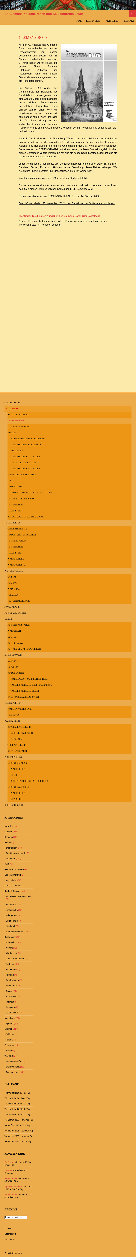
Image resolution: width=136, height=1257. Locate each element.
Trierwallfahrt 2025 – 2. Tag (17, 1109)
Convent (13, 661)
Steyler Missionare (19, 601)
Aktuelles (112, 21)
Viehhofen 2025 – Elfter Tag (17, 1125)
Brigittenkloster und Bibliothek (30, 781)
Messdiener (14, 511)
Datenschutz (10, 1234)
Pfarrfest (10, 1002)
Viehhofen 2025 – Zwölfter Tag (19, 1120)
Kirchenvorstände (19, 625)
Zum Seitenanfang (13, 1253)
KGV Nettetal (15, 643)
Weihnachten (12, 1012)
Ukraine (8, 1050)
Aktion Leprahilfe (18, 415)
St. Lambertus (12, 523)
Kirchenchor (15, 505)
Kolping (12, 583)
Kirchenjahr (10, 942)
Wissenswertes (13, 757)
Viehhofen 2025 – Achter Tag (18, 1141)
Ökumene (9, 1029)
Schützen (13, 595)
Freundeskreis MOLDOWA (22, 475)
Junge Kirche (12, 607)
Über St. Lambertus (19, 787)
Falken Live (93, 21)
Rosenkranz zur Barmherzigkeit (27, 517)
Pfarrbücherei (16, 559)
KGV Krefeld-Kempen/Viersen (24, 649)
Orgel (14, 775)
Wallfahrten (12, 721)
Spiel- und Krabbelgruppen (23, 697)
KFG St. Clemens (13, 885)
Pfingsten (10, 1007)
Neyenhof (13, 667)
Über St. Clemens (17, 763)
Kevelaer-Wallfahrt (20, 727)
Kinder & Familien (13, 891)
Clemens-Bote (16, 421)
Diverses (9, 837)
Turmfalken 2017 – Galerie (26, 457)
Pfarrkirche (18, 769)
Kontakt (129, 21)
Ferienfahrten (13, 703)
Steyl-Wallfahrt (17, 751)
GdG (7, 864)
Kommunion (11, 985)
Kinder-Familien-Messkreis (18, 896)
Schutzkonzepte (14, 805)
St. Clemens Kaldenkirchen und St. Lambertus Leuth (44, 13)
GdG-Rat (12, 637)
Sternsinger (10, 1045)
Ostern (9, 991)
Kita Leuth (10, 926)
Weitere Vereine (14, 571)
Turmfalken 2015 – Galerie (26, 469)
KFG (10, 481)
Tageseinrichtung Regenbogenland (31, 685)
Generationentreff (19, 529)
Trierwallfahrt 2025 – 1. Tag (17, 1114)
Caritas (12, 577)
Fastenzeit (11, 969)
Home (79, 21)
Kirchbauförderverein (21, 499)
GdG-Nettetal (12, 403)
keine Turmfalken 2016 (23, 463)
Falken (12, 433)
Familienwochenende (20, 709)
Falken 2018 (17, 451)
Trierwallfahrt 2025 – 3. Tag (17, 1103)
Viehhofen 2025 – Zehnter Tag (19, 1131)
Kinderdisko (15, 487)
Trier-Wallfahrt (17, 745)
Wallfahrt (9, 1056)
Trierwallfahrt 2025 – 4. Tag (17, 1098)
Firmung (10, 975)
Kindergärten (16, 673)
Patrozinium (11, 996)
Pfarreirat (9, 1040)
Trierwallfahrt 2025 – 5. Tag (17, 1093)
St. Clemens (11, 409)
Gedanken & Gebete (14, 869)
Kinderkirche (12, 910)
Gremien (9, 619)
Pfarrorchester (17, 565)
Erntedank (11, 964)
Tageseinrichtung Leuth (25, 691)
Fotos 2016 (16, 739)
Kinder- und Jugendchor (22, 535)
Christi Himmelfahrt (15, 958)
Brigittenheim (12, 921)
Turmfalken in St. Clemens (26, 445)
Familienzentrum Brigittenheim (29, 679)
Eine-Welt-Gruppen (18, 427)
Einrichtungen (13, 655)
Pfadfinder (14, 589)
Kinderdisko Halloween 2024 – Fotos (31, 493)
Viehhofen (14, 715)
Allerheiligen (11, 953)
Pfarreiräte (14, 631)
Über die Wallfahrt (22, 733)
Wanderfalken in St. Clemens (27, 439)
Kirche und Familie (15, 613)
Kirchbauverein (17, 541)
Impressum (10, 1239)
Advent (9, 948)
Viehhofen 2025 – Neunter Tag (19, 1136)
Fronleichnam (12, 980)
